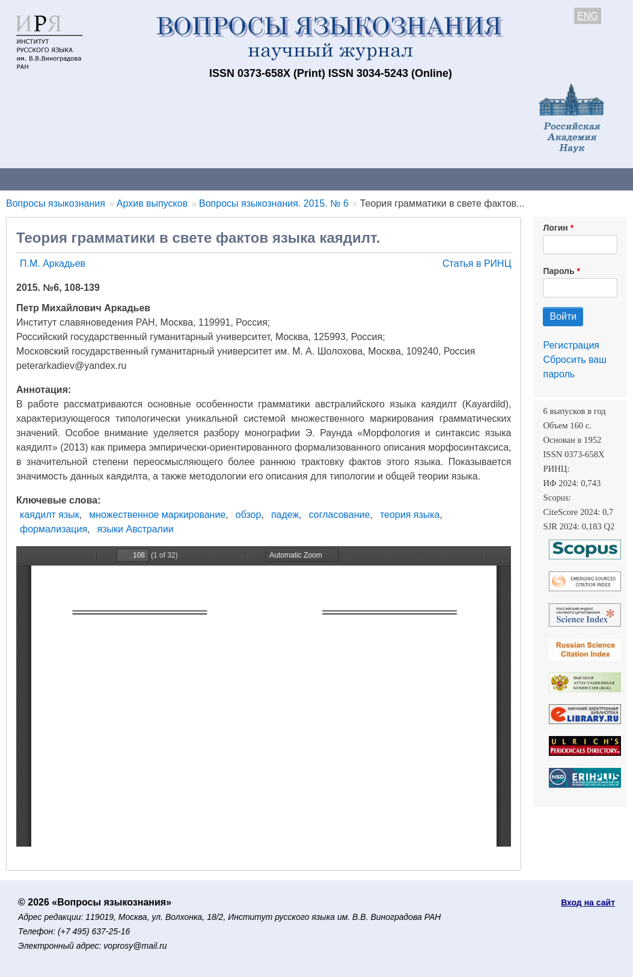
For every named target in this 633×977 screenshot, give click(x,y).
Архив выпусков (336, 179)
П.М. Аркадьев (52, 263)
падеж (285, 515)
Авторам (169, 179)
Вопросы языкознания (55, 203)
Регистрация (571, 345)
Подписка (418, 179)
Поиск (607, 179)
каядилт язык (49, 515)
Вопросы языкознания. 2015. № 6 (274, 203)
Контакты (105, 179)
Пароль (558, 271)
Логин (555, 228)
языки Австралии (135, 529)
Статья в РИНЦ (477, 263)
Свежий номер (244, 179)
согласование (339, 515)
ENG (587, 16)
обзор (248, 515)
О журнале (36, 179)
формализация (53, 529)
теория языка (410, 515)
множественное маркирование (157, 515)
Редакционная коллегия (516, 179)
